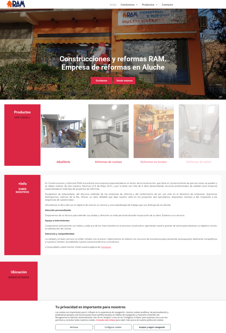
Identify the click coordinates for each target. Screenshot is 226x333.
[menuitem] (113, 4)
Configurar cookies (113, 327)
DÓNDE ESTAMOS (18, 277)
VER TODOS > (22, 117)
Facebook (106, 247)
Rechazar (74, 327)
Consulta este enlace (105, 320)
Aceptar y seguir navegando (152, 327)
